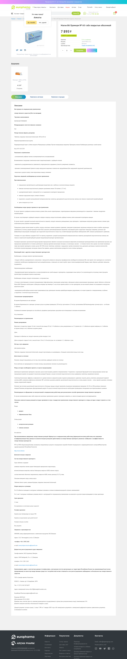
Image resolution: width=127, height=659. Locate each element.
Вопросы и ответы (64, 653)
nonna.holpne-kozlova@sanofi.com (27, 545)
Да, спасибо (31, 22)
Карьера (47, 650)
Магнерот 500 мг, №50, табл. (19, 80)
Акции (68, 7)
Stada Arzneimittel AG (88, 45)
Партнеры (48, 656)
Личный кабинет (111, 7)
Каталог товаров (18, 14)
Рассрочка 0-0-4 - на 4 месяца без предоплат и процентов (63, 2)
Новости (47, 642)
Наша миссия (48, 653)
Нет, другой (42, 22)
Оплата (61, 647)
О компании (48, 644)
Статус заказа (98, 7)
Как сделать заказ (64, 650)
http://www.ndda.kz (19, 451)
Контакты (52, 7)
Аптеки (74, 7)
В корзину (80, 50)
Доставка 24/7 (63, 644)
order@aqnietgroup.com (106, 642)
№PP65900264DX (22, 648)
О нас (80, 7)
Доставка (60, 7)
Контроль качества (65, 656)
